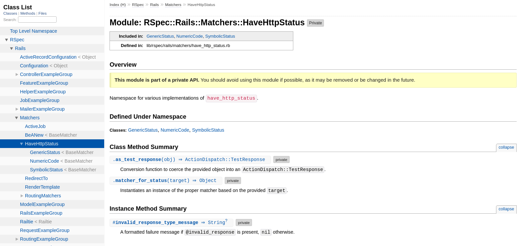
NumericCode (189, 36)
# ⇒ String (172, 222)
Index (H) (118, 4)
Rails (154, 4)
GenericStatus (160, 36)
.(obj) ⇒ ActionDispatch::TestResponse (191, 159)
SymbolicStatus (220, 36)
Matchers (173, 4)
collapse (506, 146)
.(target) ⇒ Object (167, 180)
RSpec (138, 4)
